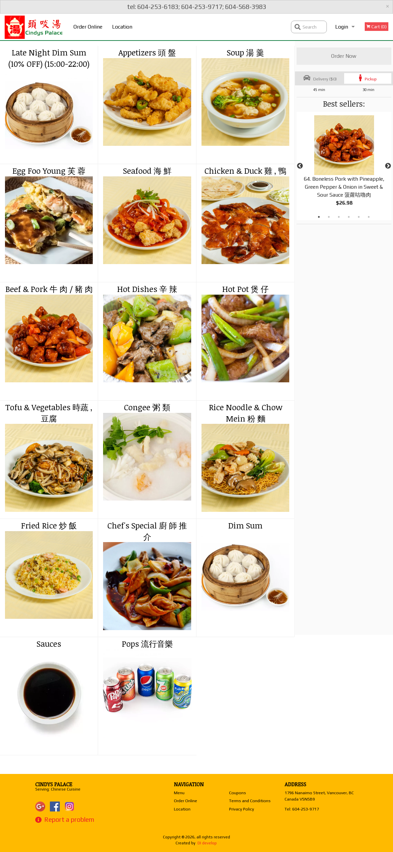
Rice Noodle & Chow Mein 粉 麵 (245, 413)
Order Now (343, 56)
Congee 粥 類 (147, 407)
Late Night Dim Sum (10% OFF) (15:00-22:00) (48, 58)
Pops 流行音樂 (147, 643)
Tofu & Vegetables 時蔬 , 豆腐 (48, 413)
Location (122, 27)
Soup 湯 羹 (245, 52)
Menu (179, 792)
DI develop (207, 843)
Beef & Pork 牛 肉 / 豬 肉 (49, 288)
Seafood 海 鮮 (147, 170)
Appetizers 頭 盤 (147, 52)
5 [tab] (358, 217)
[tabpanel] (344, 166)
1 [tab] (319, 217)
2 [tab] (329, 217)
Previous (300, 166)
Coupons (237, 792)
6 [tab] (368, 217)
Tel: (302, 808)
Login (341, 27)
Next (388, 166)
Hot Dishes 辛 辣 (147, 288)
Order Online (87, 27)
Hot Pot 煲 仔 (245, 288)
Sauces (49, 643)
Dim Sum (245, 525)
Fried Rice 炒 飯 (49, 525)
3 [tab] (338, 217)
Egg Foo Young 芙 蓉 (48, 170)
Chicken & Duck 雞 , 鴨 (245, 170)
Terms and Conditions (250, 800)
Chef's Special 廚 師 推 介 (147, 531)
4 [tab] (348, 217)
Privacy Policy (241, 808)
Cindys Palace (53, 784)
